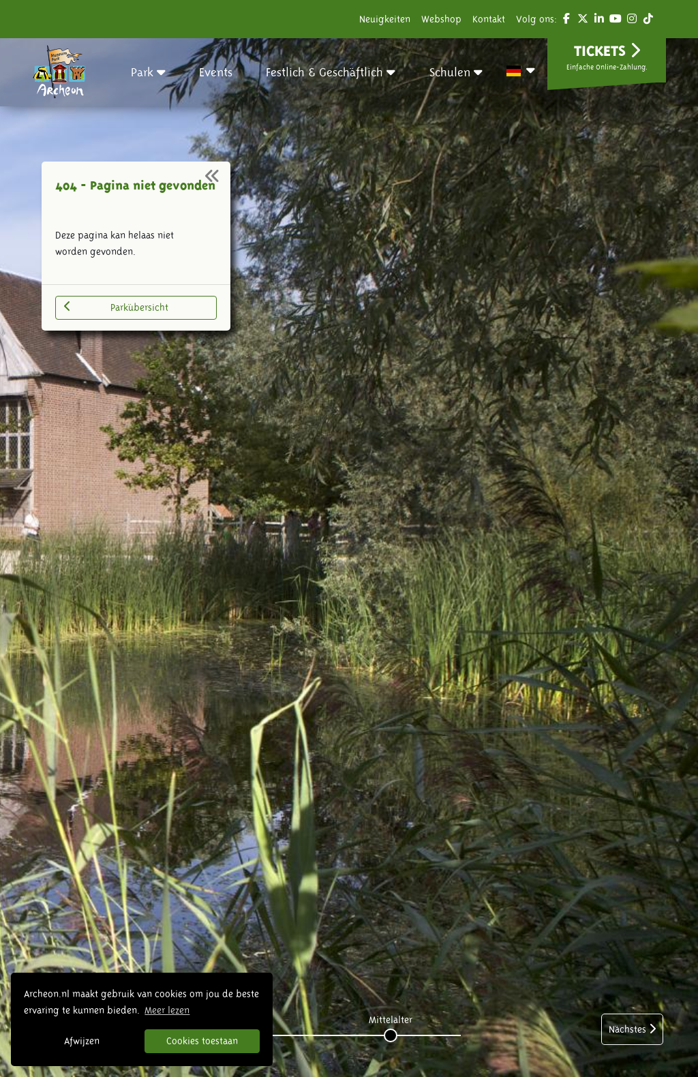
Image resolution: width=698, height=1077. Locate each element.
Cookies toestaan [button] (202, 1040)
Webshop (441, 19)
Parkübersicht (116, 307)
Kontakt (488, 19)
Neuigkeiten (384, 19)
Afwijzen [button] (82, 1040)
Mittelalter (390, 1019)
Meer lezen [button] (167, 1010)
